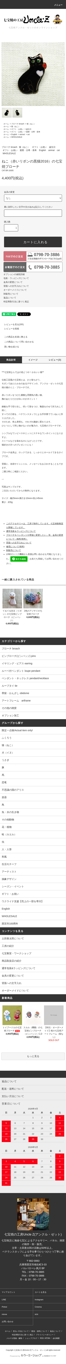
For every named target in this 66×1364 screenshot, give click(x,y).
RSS (42, 1338)
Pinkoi (4, 1307)
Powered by (33, 1356)
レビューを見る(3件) (12, 324)
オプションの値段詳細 (14, 274)
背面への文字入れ (11, 983)
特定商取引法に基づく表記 (16, 301)
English (14, 134)
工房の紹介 (8, 945)
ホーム (6, 124)
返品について (10, 297)
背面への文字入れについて (16, 286)
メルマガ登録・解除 (14, 1338)
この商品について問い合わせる (17, 342)
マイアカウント (8, 1292)
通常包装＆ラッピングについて (21, 531)
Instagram (39, 1300)
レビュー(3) (55, 360)
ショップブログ (31, 1338)
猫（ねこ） (31, 124)
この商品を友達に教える (13, 337)
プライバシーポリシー (45, 1335)
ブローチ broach (17, 124)
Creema (38, 1307)
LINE (4, 1300)
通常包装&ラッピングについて (18, 968)
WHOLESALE (16, 137)
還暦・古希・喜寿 (33, 132)
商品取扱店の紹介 (11, 960)
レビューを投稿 (9, 328)
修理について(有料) (15, 546)
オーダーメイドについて (15, 290)
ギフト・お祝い (17, 129)
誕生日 (28, 129)
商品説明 (11, 360)
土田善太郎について (13, 938)
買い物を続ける (9, 347)
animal (22, 134)
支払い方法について (21, 1331)
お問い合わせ (7, 1321)
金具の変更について (13, 282)
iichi (36, 1314)
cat (28, 134)
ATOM (47, 1338)
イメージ (33, 360)
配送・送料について (39, 1331)
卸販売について (11, 294)
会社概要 (56, 1338)
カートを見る (40, 1292)
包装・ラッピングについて (16, 278)
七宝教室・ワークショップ (16, 953)
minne (4, 1314)
